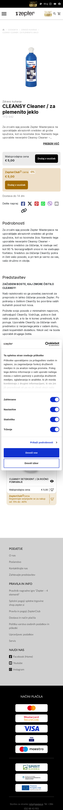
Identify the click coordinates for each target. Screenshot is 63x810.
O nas (12, 555)
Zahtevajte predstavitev (22, 575)
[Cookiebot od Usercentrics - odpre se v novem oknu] (45, 344)
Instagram (18, 669)
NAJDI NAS (16, 650)
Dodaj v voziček (16, 185)
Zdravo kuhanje (29, 30)
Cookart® (13, 30)
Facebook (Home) (23, 656)
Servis (12, 641)
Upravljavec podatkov (21, 634)
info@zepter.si (36, 804)
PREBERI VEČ (51, 143)
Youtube (17, 663)
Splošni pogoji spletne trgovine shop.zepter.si (26, 603)
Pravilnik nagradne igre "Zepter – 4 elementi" (28, 592)
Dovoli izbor (31, 463)
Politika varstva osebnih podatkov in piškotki (29, 626)
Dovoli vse (31, 452)
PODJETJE (16, 549)
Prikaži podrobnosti (41, 442)
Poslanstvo (15, 562)
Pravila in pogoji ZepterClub (24, 611)
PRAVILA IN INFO (20, 584)
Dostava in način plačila (22, 618)
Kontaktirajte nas (18, 568)
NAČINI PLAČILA (32, 696)
